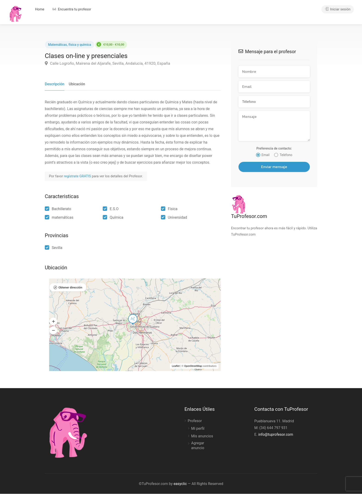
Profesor (195, 421)
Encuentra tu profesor (72, 9)
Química (116, 217)
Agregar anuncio (197, 445)
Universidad (177, 217)
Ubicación (77, 84)
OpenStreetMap (193, 366)
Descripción (54, 84)
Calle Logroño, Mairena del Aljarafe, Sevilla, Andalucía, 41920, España (107, 63)
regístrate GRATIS (78, 176)
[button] (53, 321)
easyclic (180, 484)
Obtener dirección (70, 287)
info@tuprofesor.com (275, 435)
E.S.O (114, 209)
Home (39, 9)
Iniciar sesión (337, 9)
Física (173, 209)
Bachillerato (61, 209)
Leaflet (176, 366)
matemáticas (62, 217)
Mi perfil (197, 428)
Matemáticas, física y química (69, 44)
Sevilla (57, 247)
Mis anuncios (202, 436)
